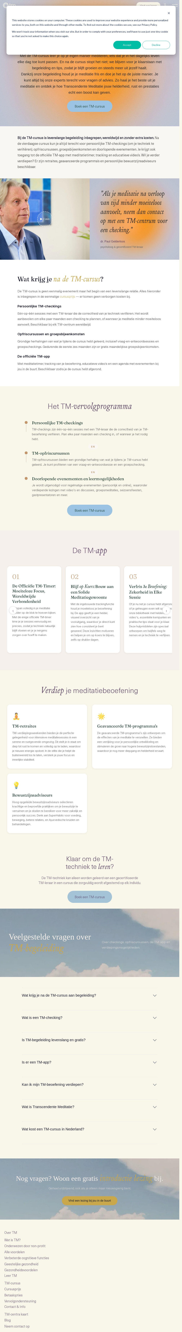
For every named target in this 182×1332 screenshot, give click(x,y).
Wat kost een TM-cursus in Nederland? (53, 1129)
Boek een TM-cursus (90, 106)
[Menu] (174, 5)
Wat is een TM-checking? (42, 1018)
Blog (7, 1320)
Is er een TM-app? (36, 1062)
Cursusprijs (12, 1289)
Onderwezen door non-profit (24, 1246)
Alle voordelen (14, 1252)
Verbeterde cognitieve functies (26, 1258)
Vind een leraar (148, 5)
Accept (127, 44)
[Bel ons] (166, 5)
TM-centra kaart (16, 1314)
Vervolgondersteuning (20, 1301)
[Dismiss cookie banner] (169, 13)
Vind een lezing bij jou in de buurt (89, 1200)
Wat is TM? (12, 1240)
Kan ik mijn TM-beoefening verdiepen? (53, 1085)
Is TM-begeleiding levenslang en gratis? (53, 1040)
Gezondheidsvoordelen (21, 1270)
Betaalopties (13, 1295)
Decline (156, 44)
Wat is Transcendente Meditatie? (48, 1107)
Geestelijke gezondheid (21, 1263)
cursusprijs (67, 296)
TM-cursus (12, 1283)
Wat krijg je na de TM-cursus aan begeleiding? (59, 995)
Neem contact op (17, 1326)
